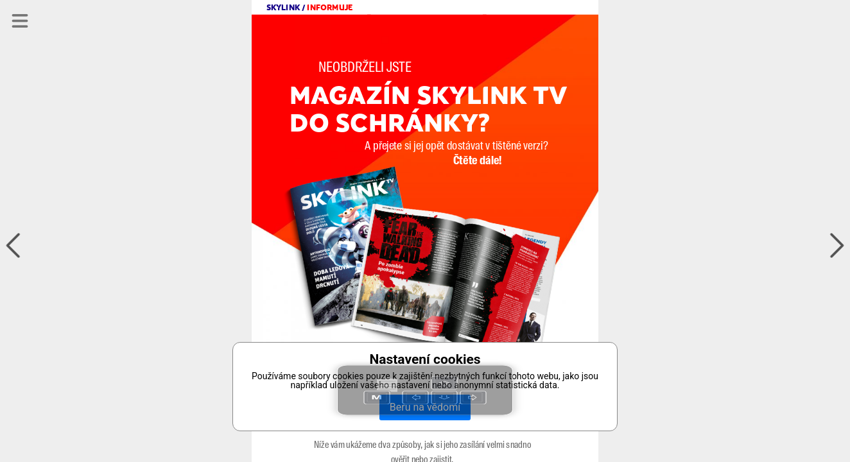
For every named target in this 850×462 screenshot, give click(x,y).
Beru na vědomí (425, 407)
